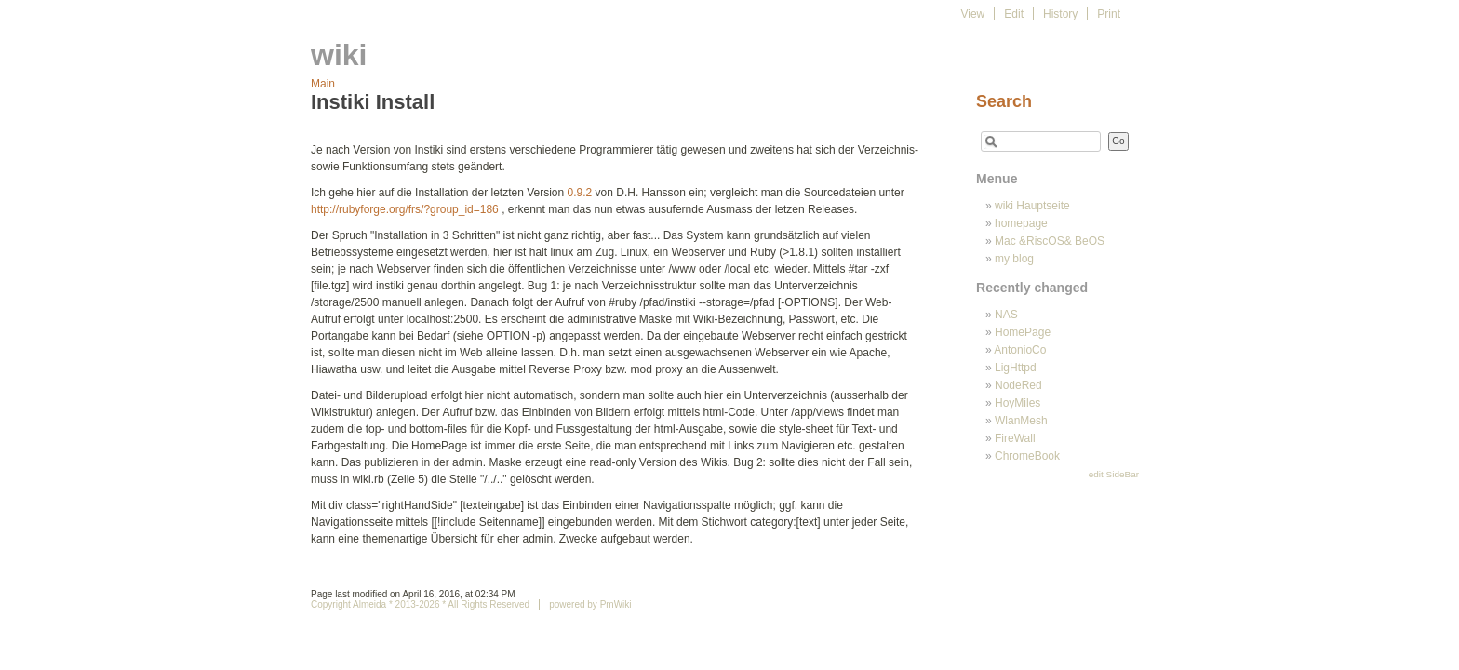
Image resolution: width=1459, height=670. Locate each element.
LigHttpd (1016, 367)
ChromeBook (1027, 455)
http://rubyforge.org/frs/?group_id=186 (405, 209)
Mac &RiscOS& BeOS (1049, 241)
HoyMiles (1017, 402)
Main (323, 83)
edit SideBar (1114, 474)
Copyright (332, 604)
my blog (1014, 258)
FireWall (1015, 438)
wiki (339, 55)
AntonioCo (1020, 349)
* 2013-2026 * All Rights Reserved (457, 604)
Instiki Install (373, 102)
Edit (1014, 13)
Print (1108, 13)
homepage (1021, 223)
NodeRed (1018, 385)
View (972, 13)
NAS (1006, 314)
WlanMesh (1021, 420)
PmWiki (616, 604)
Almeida (369, 604)
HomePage (1023, 332)
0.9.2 (580, 192)
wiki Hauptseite (1032, 205)
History (1060, 13)
